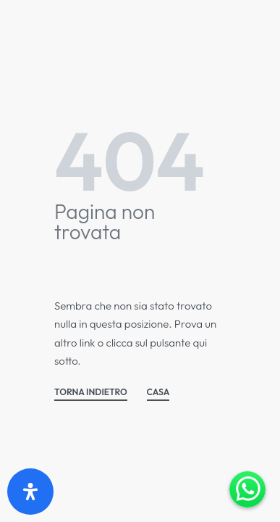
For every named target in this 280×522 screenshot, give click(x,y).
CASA (158, 392)
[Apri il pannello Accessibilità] (30, 491)
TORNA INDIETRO (90, 392)
